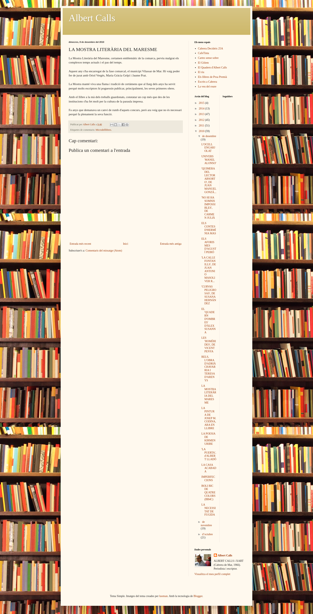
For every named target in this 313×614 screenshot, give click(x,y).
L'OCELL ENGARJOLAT (208, 148)
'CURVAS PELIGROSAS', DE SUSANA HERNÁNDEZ (208, 295)
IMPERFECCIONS (208, 478)
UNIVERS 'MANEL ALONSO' (208, 160)
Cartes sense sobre (208, 57)
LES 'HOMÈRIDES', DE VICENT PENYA (208, 344)
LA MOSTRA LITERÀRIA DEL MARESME (208, 394)
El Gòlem (203, 62)
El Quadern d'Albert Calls (212, 67)
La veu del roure (207, 86)
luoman (163, 596)
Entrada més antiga (170, 243)
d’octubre (207, 534)
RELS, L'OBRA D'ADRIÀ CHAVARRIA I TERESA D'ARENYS (208, 368)
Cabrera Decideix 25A (210, 48)
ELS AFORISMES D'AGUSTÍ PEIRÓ (208, 245)
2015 (202, 102)
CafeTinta (203, 53)
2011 (202, 125)
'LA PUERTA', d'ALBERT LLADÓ (208, 454)
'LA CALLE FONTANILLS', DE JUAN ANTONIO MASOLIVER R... (208, 269)
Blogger (198, 596)
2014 (202, 108)
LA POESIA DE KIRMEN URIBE (208, 438)
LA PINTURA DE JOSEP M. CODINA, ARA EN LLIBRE (208, 418)
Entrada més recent (80, 243)
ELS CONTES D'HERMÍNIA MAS (208, 228)
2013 (202, 114)
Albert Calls (92, 18)
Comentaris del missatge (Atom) (104, 250)
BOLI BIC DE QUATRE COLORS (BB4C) (208, 492)
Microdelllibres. (104, 129)
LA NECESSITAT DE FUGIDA (208, 509)
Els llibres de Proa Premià (212, 76)
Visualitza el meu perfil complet (212, 574)
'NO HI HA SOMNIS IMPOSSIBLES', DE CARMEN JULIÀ (208, 207)
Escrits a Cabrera (207, 81)
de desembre (209, 136)
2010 (202, 131)
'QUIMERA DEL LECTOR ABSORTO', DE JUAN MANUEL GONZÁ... (208, 180)
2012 (202, 119)
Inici (125, 243)
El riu (201, 72)
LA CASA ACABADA (208, 468)
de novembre (206, 523)
